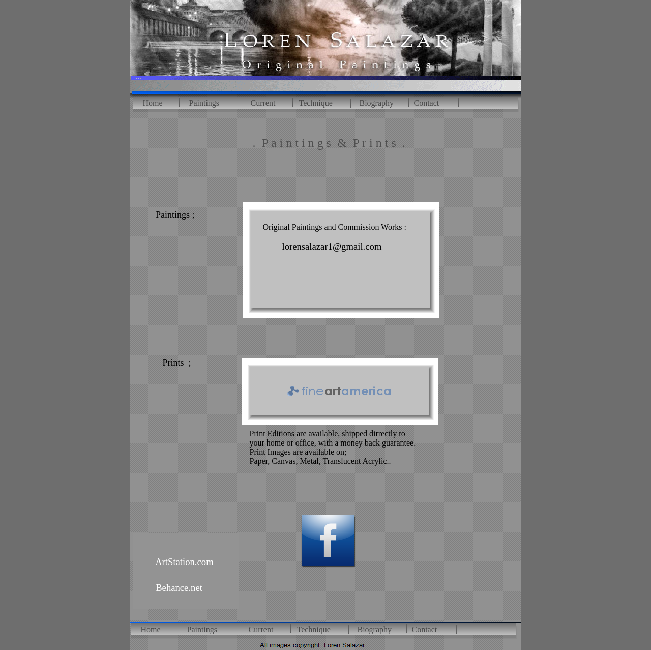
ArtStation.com (184, 561)
